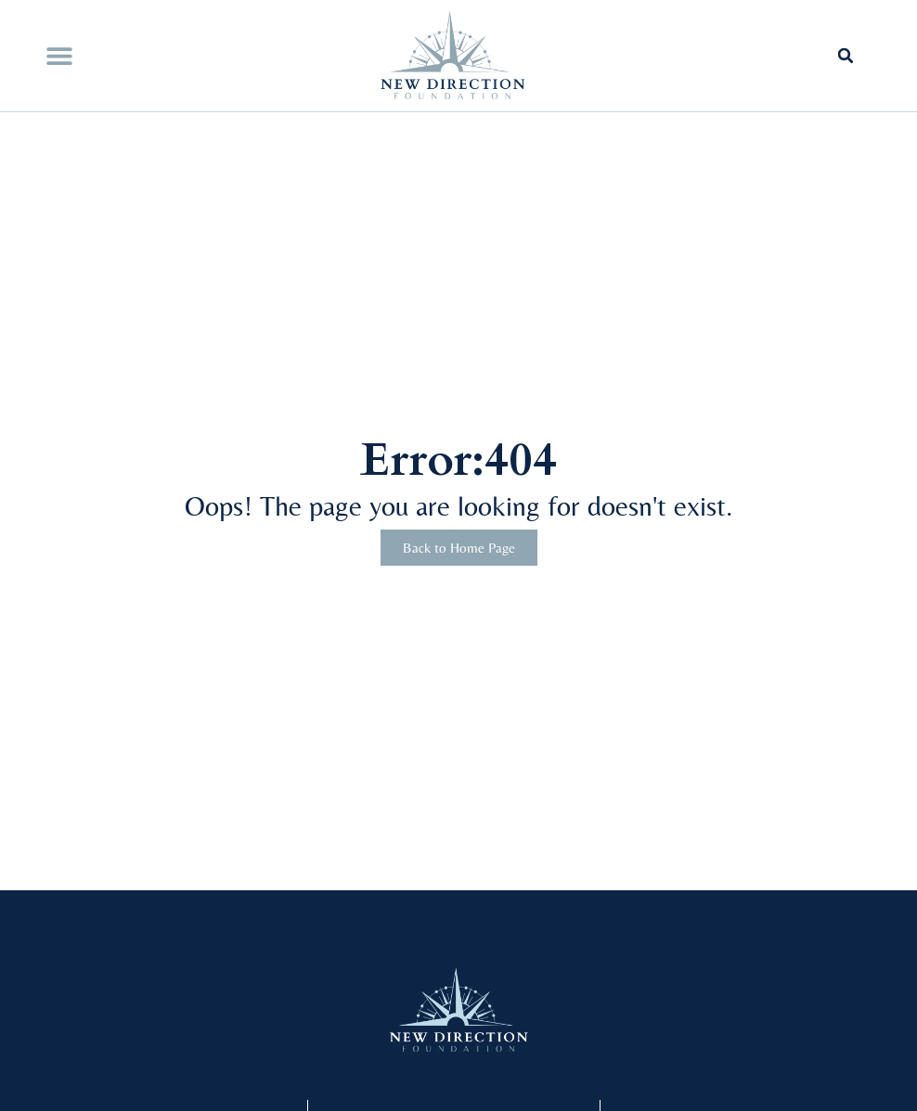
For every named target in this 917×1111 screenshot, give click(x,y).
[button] (59, 56)
